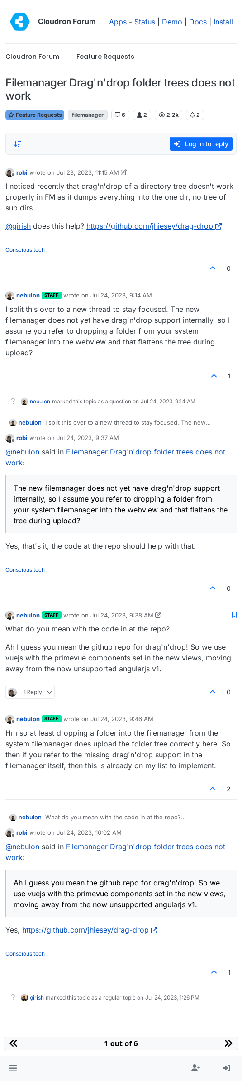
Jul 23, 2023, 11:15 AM (88, 172)
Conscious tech (25, 249)
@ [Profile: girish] (18, 225)
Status (144, 21)
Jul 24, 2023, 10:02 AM (89, 832)
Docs (198, 21)
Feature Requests (35, 114)
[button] (13, 1068)
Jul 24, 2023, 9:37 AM (88, 437)
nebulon (28, 295)
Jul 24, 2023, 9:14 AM (121, 295)
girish (37, 997)
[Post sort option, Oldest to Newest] (17, 144)
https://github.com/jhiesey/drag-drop (154, 225)
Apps (118, 21)
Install (223, 21)
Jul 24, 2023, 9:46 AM (121, 718)
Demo (172, 21)
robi (22, 172)
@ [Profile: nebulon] (22, 451)
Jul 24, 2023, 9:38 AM (121, 615)
